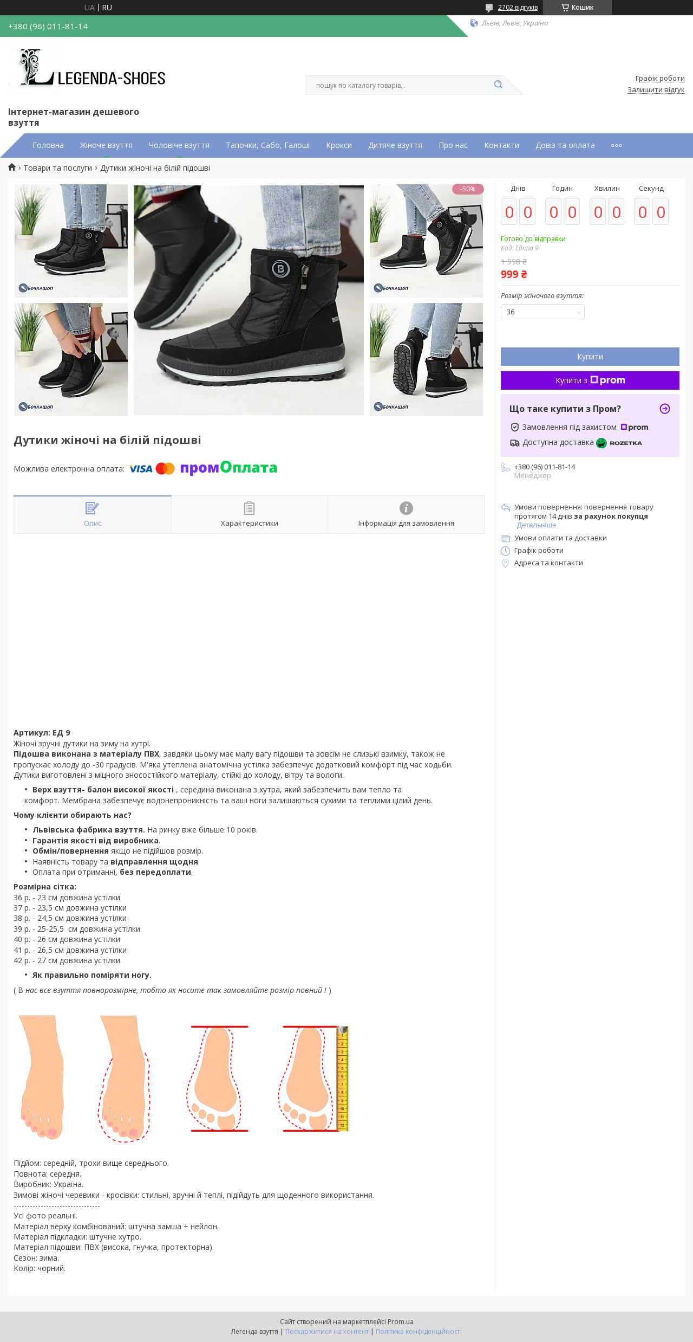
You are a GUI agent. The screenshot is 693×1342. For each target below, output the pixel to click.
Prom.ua (401, 1321)
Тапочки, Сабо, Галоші (268, 145)
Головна (48, 145)
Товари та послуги (57, 168)
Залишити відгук (656, 90)
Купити (590, 356)
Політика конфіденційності (419, 1331)
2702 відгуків (518, 7)
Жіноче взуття (106, 145)
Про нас (453, 145)
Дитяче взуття (395, 145)
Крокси (339, 145)
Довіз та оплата (565, 145)
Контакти (501, 145)
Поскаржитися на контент (327, 1331)
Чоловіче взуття (179, 145)
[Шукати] (498, 85)
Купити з (590, 380)
